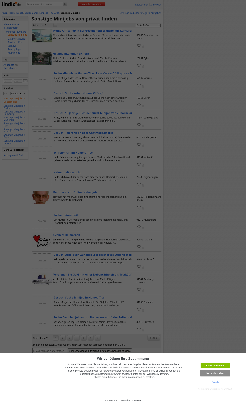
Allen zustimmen (215, 365)
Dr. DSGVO (228, 389)
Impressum (111, 400)
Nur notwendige (215, 373)
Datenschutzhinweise (130, 400)
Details (215, 382)
